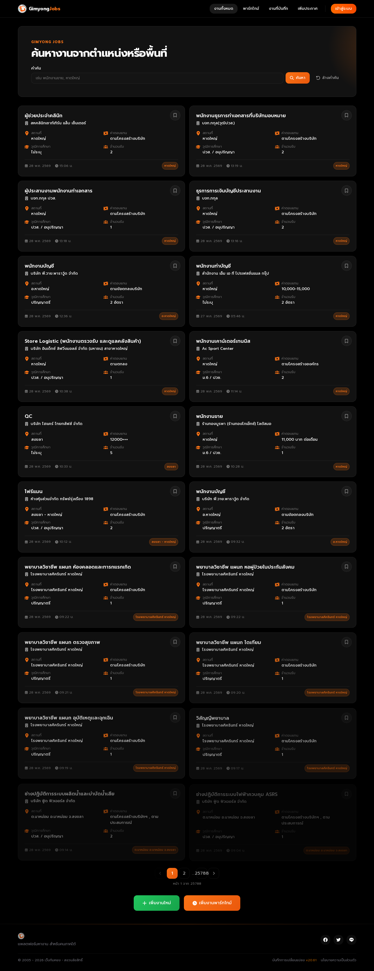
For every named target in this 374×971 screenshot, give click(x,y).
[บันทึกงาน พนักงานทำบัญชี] (346, 266)
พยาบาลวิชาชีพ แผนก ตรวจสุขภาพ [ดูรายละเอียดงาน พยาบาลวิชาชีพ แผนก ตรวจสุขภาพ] (62, 642)
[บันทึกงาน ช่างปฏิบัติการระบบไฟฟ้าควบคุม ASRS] (346, 792)
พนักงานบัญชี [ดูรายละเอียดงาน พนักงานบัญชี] (39, 266)
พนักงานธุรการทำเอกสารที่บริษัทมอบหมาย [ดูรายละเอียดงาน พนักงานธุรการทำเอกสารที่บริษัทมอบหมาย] (241, 115)
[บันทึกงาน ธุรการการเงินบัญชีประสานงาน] (346, 191)
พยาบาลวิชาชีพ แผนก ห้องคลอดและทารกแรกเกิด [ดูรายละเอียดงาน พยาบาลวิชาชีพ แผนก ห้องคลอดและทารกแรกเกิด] (78, 566)
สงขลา (171, 468)
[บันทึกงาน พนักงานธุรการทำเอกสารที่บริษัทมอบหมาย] (346, 115)
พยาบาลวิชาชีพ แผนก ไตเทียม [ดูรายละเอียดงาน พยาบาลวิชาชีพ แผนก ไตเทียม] (228, 642)
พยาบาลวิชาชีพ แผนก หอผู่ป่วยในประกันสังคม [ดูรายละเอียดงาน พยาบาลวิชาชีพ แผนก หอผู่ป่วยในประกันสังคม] (245, 566)
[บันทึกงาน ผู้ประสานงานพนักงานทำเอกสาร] (175, 190)
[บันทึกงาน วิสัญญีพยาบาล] (346, 717)
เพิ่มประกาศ (308, 8)
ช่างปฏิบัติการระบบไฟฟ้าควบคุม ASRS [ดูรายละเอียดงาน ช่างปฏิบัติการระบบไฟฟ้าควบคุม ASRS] (236, 792)
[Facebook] (325, 940)
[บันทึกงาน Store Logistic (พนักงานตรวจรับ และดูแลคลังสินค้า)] (175, 342)
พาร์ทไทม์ (251, 8)
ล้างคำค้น (327, 78)
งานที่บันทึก (278, 8)
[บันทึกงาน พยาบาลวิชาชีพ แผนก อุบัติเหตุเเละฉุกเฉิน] (175, 717)
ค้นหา (297, 78)
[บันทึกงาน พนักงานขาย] (346, 418)
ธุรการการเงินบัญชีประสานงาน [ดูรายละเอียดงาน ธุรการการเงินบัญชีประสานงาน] (228, 191)
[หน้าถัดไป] (213, 873)
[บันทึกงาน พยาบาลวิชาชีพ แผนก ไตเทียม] (346, 642)
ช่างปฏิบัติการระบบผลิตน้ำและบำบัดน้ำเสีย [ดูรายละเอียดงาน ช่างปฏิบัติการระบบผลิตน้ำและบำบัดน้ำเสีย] (69, 792)
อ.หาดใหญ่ (169, 316)
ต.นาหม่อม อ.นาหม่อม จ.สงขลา (155, 848)
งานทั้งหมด (223, 8)
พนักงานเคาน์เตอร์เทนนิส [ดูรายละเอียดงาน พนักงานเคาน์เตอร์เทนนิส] (223, 342)
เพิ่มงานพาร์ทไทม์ (212, 903)
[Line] (351, 940)
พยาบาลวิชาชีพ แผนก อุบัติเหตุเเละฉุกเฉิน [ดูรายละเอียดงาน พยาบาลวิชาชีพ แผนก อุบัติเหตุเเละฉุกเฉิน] (69, 717)
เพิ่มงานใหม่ (156, 903)
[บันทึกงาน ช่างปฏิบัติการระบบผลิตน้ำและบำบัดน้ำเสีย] (175, 792)
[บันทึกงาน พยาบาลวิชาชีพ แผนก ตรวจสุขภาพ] (175, 642)
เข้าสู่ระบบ (343, 8)
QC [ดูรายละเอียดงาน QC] (28, 418)
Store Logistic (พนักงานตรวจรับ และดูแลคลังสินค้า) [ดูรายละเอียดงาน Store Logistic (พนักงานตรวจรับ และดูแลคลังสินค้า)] (83, 341)
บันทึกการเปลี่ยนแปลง (294, 960)
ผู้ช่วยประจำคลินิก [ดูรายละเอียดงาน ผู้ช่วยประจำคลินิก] (43, 115)
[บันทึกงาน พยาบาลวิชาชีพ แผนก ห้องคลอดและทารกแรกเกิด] (175, 566)
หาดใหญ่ (170, 165)
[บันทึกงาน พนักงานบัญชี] (175, 266)
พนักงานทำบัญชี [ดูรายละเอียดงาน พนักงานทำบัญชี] (213, 266)
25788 (201, 873)
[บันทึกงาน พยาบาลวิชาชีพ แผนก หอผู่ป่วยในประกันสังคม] (346, 566)
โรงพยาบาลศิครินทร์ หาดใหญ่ (156, 617)
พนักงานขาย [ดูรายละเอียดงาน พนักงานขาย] (209, 418)
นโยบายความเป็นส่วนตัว (338, 960)
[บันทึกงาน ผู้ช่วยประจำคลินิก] (175, 115)
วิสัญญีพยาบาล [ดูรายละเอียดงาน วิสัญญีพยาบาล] (212, 717)
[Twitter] (338, 940)
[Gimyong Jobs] (39, 8)
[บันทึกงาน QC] (175, 418)
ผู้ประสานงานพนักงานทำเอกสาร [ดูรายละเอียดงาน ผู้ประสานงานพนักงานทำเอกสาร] (58, 190)
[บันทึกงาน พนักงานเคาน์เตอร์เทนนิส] (346, 342)
